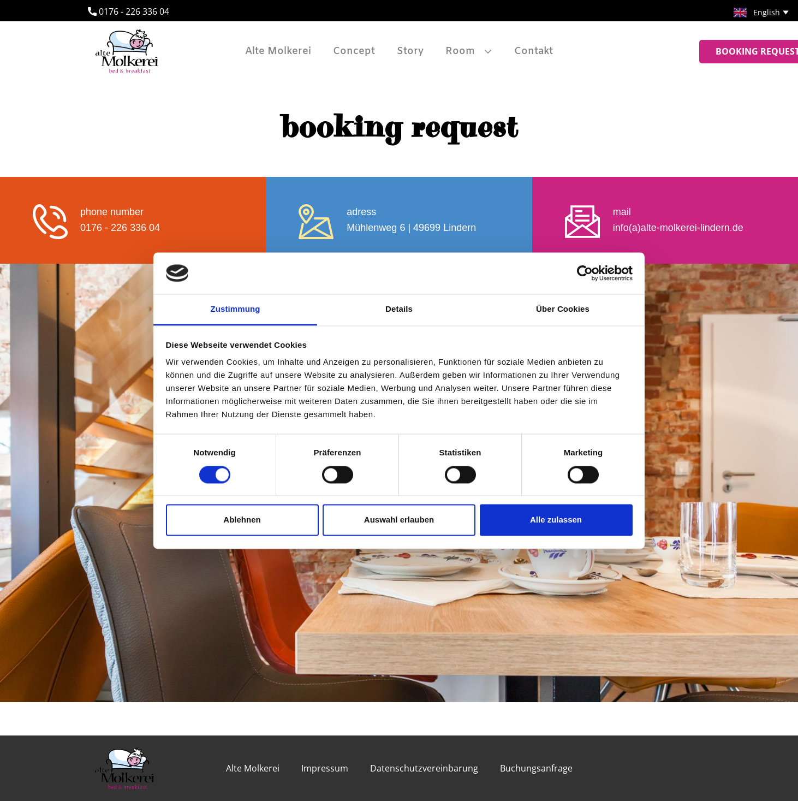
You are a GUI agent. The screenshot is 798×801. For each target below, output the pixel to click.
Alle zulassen (556, 520)
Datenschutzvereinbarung (424, 768)
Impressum (324, 768)
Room (460, 51)
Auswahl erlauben (399, 520)
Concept (354, 51)
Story (410, 51)
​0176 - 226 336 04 (128, 12)
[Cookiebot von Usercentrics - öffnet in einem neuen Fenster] (585, 273)
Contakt (533, 51)
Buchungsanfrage (536, 768)
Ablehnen (241, 520)
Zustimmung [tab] (235, 309)
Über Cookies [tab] (562, 309)
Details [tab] (399, 309)
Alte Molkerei (278, 51)
